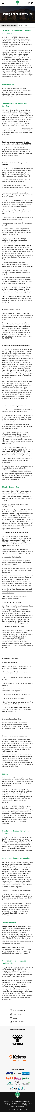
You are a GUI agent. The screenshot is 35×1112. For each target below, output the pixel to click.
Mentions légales (23, 25)
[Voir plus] (33, 25)
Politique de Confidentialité (22, 1101)
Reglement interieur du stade (15, 1105)
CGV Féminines (15, 1103)
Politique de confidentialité (9, 25)
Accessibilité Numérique (17, 1106)
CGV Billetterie (6, 1103)
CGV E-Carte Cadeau (26, 1103)
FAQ (25, 1105)
